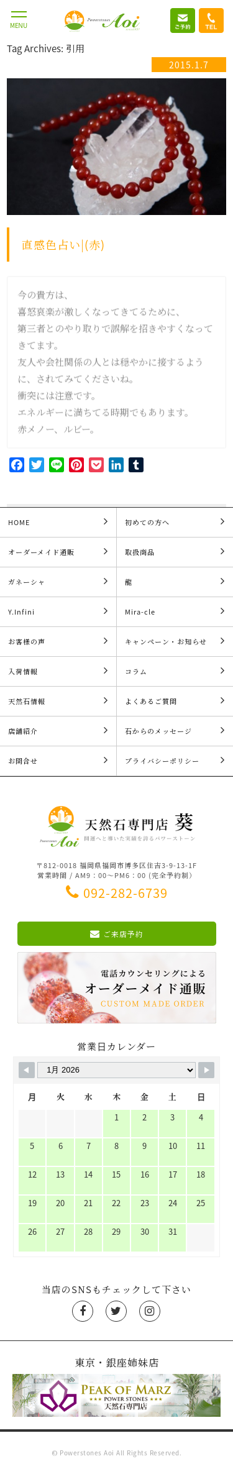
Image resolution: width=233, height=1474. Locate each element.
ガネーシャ (58, 581)
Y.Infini (58, 611)
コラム (175, 671)
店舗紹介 (58, 730)
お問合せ (58, 760)
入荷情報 (58, 671)
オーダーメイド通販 (58, 551)
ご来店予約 (117, 934)
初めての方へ (175, 522)
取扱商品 (175, 551)
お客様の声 (58, 641)
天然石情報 (58, 701)
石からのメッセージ (175, 730)
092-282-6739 (117, 893)
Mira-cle (175, 611)
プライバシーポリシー (175, 760)
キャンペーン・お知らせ (175, 641)
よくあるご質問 (175, 701)
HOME (58, 522)
